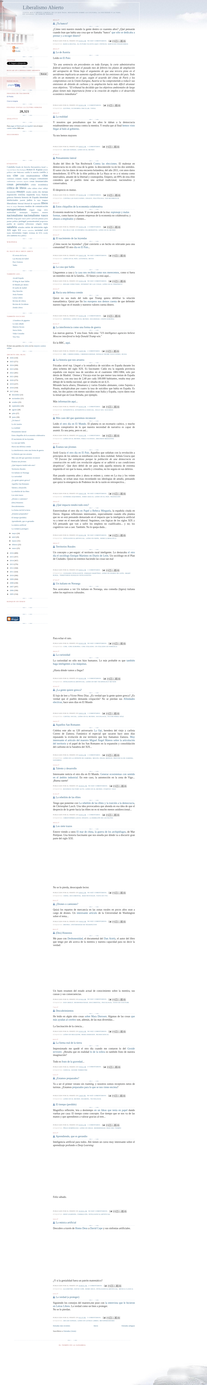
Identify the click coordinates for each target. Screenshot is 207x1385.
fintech (103, 44)
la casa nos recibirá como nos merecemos (97, 272)
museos (45, 212)
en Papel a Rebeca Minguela (95, 510)
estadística (68, 410)
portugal (22, 221)
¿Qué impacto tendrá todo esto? (72, 505)
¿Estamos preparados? (67, 1078)
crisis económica (39, 184)
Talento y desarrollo (66, 768)
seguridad (95, 319)
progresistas (44, 221)
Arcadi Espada (18, 278)
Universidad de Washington (84, 924)
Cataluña (11, 167)
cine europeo (74, 646)
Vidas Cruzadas (18, 333)
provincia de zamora (123, 758)
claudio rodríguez (29, 179)
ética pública (22, 236)
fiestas (38, 195)
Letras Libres (18, 298)
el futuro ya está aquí (88, 44)
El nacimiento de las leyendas (71, 238)
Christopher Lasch (72, 818)
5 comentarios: (94, 1317)
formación (82, 1214)
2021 (12, 376)
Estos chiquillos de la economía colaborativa (79, 206)
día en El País (81, 247)
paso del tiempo (114, 1128)
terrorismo (16, 233)
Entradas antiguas (128, 1326)
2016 (12, 553)
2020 (12, 380)
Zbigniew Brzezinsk (105, 438)
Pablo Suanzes (88, 438)
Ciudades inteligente (73, 573)
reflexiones (30, 224)
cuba (29, 188)
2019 (12, 384)
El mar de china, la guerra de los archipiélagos (101, 831)
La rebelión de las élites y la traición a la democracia (106, 803)
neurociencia (102, 1034)
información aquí (67, 401)
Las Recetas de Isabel (21, 259)
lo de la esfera (98, 1051)
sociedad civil (41, 230)
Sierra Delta (17, 330)
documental (75, 896)
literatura (21, 206)
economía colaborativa (86, 230)
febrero (15, 544)
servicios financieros (118, 44)
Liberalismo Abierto (43, 7)
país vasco (22, 218)
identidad (44, 197)
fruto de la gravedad (72, 1061)
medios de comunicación (36, 206)
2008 (12, 583)
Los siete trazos (64, 826)
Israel (43, 167)
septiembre (16, 406)
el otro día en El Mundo (73, 423)
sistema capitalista (28, 230)
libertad (21, 203)
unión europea (107, 319)
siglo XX (16, 230)
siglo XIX (99, 410)
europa (45, 191)
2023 (12, 369)
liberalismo (12, 203)
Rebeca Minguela (108, 538)
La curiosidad (63, 654)
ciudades (18, 179)
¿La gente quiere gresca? (69, 690)
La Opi (98, 730)
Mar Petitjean (88, 896)
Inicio (96, 1326)
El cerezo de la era (19, 255)
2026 (12, 358)
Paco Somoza (18, 262)
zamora (14, 235)
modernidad (100, 1128)
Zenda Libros (18, 307)
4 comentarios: (95, 1067)
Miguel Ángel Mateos (103, 758)
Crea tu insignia (12, 101)
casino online (12, 128)
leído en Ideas (86, 1128)
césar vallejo (43, 188)
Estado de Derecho (23, 167)
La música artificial (66, 1222)
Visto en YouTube (121, 1002)
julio (14, 413)
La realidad (62, 116)
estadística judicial (84, 410)
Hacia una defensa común (69, 292)
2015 (12, 557)
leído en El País (70, 258)
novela (10, 218)
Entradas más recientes (61, 1326)
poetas (9, 221)
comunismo (42, 178)
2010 (12, 575)
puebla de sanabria (15, 224)
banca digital (69, 44)
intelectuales (12, 200)
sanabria (57, 760)
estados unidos (31, 192)
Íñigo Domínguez (71, 1128)
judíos (29, 200)
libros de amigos (12, 206)
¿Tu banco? (62, 23)
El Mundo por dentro (20, 285)
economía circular (80, 108)
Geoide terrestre (79, 1070)
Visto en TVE (102, 896)
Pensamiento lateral (66, 158)
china (66, 896)
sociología (101, 716)
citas (45, 175)
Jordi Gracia (88, 496)
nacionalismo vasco (36, 215)
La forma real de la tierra (69, 1042)
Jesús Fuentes (18, 294)
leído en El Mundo (86, 150)
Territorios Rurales (65, 546)
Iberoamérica (36, 167)
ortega (16, 219)
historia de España (30, 197)
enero (14, 548)
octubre (15, 402)
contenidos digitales (22, 181)
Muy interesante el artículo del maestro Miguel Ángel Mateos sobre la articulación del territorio (94, 740)
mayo (14, 533)
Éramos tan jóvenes (66, 446)
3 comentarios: (95, 678)
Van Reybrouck (112, 198)
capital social (70, 716)
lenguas (45, 200)
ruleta (26, 346)
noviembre (16, 398)
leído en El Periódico (112, 284)
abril (14, 537)
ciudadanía (10, 179)
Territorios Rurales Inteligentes (75, 575)
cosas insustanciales (38, 181)
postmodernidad (33, 221)
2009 (12, 579)
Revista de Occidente (20, 304)
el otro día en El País (78, 452)
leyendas (83, 258)
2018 (12, 388)
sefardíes (21, 227)
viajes (25, 233)
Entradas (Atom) (70, 1331)
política (15, 221)
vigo (114, 789)
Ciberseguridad (87, 354)
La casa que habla (65, 266)
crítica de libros (16, 187)
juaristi (22, 200)
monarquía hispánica (29, 212)
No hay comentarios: (97, 41)
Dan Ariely (109, 938)
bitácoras (20, 172)
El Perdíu (16, 51)
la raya (37, 200)
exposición (12, 194)
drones (66, 924)
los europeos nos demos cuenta (100, 301)
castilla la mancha (32, 172)
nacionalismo (15, 215)
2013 (12, 564)
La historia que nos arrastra (70, 359)
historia (17, 197)
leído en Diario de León (113, 573)
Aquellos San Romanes (68, 724)
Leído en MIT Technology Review (101, 682)
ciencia (66, 1070)
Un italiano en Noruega (68, 583)
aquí (67, 342)
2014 (12, 560)
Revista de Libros (19, 301)
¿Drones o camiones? (67, 904)
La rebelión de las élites (68, 797)
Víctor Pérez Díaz (115, 716)
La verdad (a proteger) (67, 1297)
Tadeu (15, 265)
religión (39, 224)
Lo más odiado (18, 324)
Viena (93, 108)
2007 (12, 587)
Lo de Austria (63, 52)
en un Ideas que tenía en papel (111, 1110)
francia (45, 194)
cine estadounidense (30, 175)
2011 (12, 572)
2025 (12, 361)
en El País (65, 58)
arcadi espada (69, 150)
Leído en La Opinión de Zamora (77, 758)
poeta (46, 219)
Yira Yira (16, 337)
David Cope (96, 1228)
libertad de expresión (32, 203)
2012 (12, 568)
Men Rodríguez (21, 170)
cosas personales (17, 184)
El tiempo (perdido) (66, 1104)
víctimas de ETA (35, 233)
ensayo (89, 198)
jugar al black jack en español (22, 126)
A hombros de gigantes (21, 320)
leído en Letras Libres (88, 1321)
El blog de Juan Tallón (21, 281)
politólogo (98, 198)
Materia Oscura (18, 327)
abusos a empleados (63, 218)
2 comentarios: (95, 105)
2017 (12, 391)
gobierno (10, 197)
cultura (34, 188)
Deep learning (69, 1214)
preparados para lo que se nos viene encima (94, 1087)
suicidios (109, 410)
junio (14, 417)
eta (39, 191)
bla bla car (68, 230)
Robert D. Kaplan (34, 169)
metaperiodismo (107, 1321)
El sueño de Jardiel (20, 288)
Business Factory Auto (73, 789)
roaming (85, 1099)
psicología (107, 1002)
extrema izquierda (72, 496)
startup (107, 789)
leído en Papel (92, 538)
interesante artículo (87, 913)
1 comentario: (94, 146)
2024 (12, 365)
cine (65, 646)
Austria (66, 108)
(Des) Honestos (64, 932)
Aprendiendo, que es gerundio (71, 1136)
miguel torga (35, 210)
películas (35, 219)
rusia (124, 354)
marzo (14, 541)
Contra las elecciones (105, 163)
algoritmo (68, 1289)
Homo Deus (81, 1228)
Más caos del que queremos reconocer (76, 418)
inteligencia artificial (74, 538)
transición (115, 496)
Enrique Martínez (92, 573)
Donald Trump (102, 354)
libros (44, 203)
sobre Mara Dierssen (96, 1016)
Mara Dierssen (88, 1034)
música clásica (126, 1289)
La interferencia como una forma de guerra (78, 327)
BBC (65, 354)
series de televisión (34, 227)
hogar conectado (71, 284)
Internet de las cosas (91, 284)
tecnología (95, 1099)
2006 (12, 590)
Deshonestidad (75, 938)
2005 (12, 594)
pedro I (29, 219)
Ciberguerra (73, 354)
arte (15, 172)
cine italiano (88, 646)
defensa (67, 319)
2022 (12, 373)
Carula (15, 48)
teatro (9, 233)
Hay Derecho (18, 291)
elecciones (115, 354)
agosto (14, 410)
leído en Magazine (71, 1034)
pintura (41, 218)
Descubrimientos (64, 1010)
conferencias (11, 181)
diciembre (16, 395)
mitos (91, 258)
